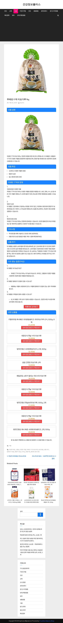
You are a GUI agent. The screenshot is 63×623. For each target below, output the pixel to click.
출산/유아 (23, 610)
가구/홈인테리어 (24, 568)
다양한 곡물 (23, 449)
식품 (15, 11)
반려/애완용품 (21, 15)
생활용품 (35, 11)
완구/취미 (23, 606)
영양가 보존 (18, 451)
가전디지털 (23, 11)
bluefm (22, 102)
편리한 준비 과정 (35, 451)
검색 (21, 511)
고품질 (17, 449)
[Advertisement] (31, 29)
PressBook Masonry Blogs (46, 621)
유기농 (23, 451)
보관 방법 (40, 449)
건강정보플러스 (31, 4)
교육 (10, 11)
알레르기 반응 (10, 451)
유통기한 (28, 451)
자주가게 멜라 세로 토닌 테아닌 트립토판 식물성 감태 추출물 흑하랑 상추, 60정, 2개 (31, 552)
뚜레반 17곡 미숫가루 (32, 449)
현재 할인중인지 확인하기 (32, 328)
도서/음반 (23, 582)
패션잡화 (7, 15)
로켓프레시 (44, 11)
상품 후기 (46, 449)
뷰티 (13, 15)
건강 (5, 11)
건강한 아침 (12, 449)
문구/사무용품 (54, 11)
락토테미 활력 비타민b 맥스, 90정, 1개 (31, 535)
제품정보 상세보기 (31, 307)
